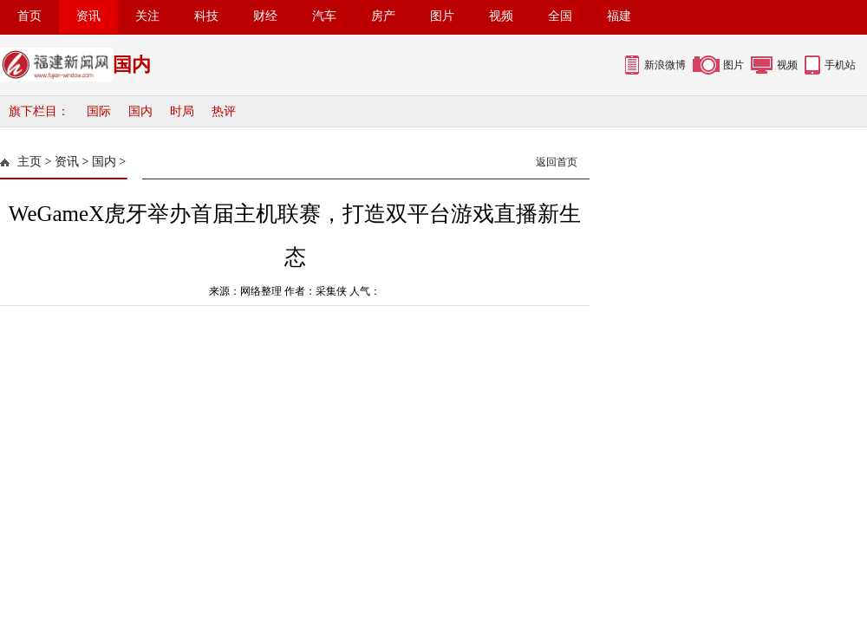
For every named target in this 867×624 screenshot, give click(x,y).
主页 (29, 161)
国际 (99, 111)
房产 (383, 16)
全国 (560, 16)
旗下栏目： (39, 111)
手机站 (840, 65)
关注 (147, 16)
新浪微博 (665, 65)
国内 (140, 111)
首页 (29, 16)
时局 (182, 111)
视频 (501, 16)
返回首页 (556, 162)
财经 (265, 16)
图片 (442, 16)
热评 (224, 111)
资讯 (88, 16)
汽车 (324, 16)
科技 (206, 16)
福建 (619, 16)
